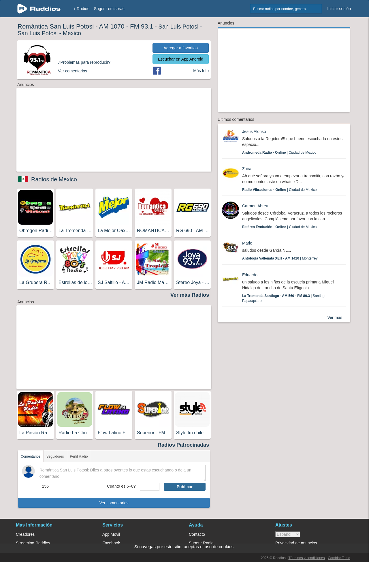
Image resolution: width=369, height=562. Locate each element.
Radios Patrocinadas (183, 445)
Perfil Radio (79, 456)
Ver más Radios (189, 295)
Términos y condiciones (306, 558)
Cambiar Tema (339, 558)
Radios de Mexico (54, 179)
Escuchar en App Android (180, 59)
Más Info (201, 70)
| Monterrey (279, 258)
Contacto (197, 534)
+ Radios (81, 8)
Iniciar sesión (339, 8)
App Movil (111, 534)
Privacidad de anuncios (296, 543)
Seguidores (55, 456)
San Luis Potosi (179, 26)
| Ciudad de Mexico (279, 153)
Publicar (185, 486)
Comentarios (30, 456)
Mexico (72, 33)
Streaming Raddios (33, 543)
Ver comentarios (113, 503)
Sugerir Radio (201, 543)
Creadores (25, 534)
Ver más (334, 317)
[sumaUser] (149, 487)
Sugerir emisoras (109, 8)
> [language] (287, 534)
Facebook (111, 543)
